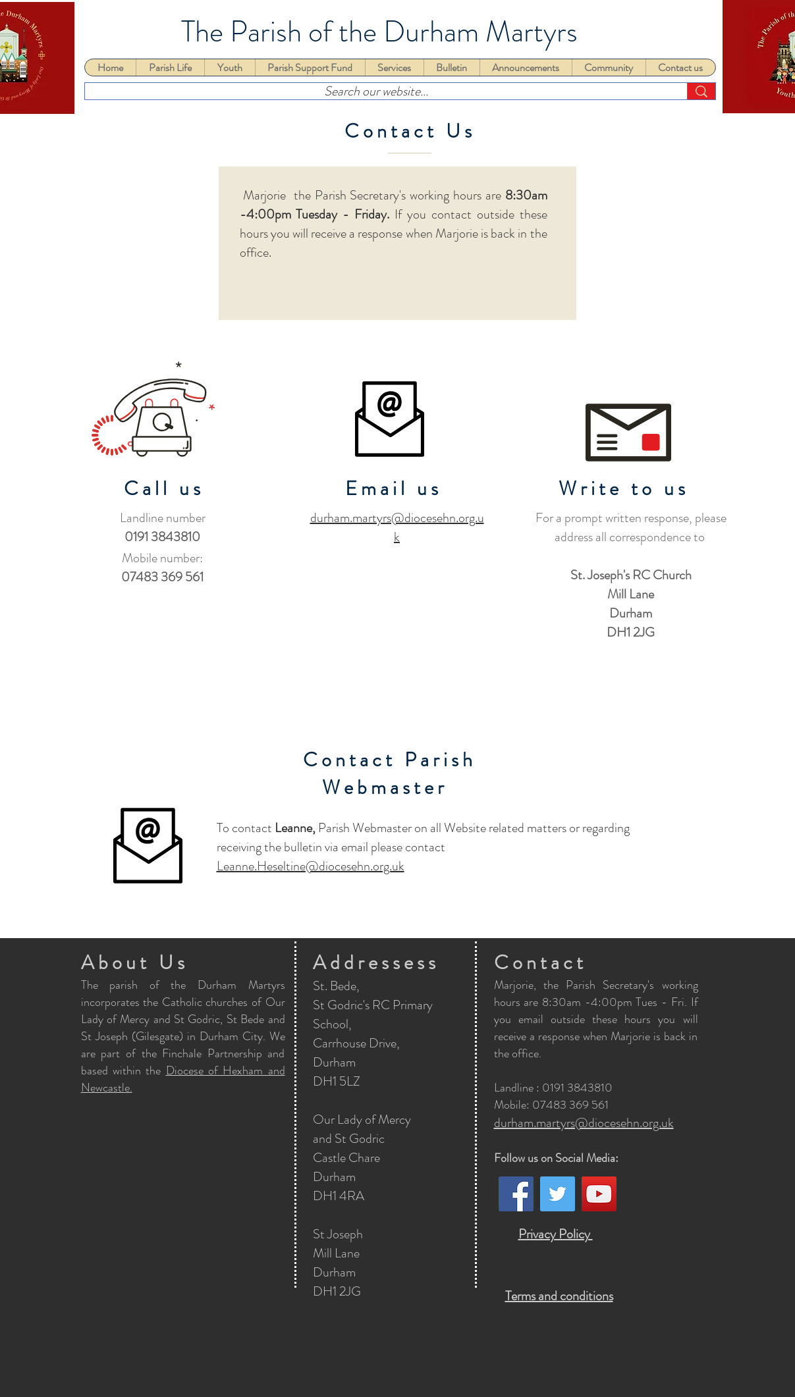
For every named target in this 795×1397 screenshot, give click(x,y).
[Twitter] (557, 1193)
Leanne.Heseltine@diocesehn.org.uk (310, 866)
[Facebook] (516, 1193)
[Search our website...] (376, 91)
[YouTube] (599, 1193)
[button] (170, 67)
